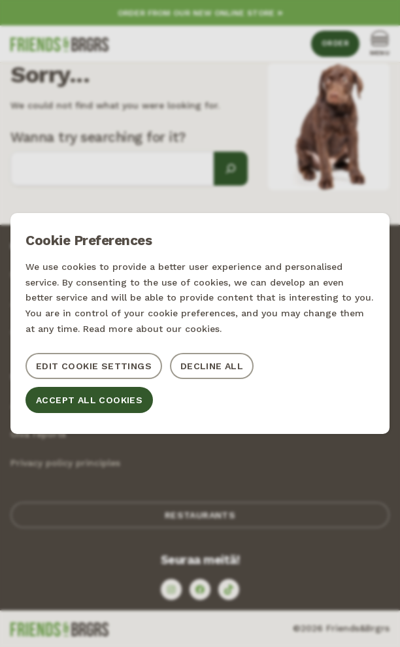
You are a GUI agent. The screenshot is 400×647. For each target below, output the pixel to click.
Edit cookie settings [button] (94, 366)
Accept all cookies (89, 400)
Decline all (211, 366)
